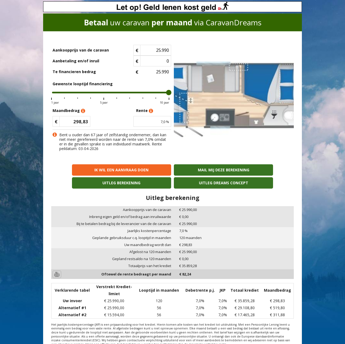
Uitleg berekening (203, 169)
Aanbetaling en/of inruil (76, 60)
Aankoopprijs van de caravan (81, 50)
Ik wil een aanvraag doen (80, 169)
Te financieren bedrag (74, 71)
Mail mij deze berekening (142, 169)
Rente (144, 111)
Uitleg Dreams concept (264, 169)
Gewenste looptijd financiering (83, 83)
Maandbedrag (69, 111)
